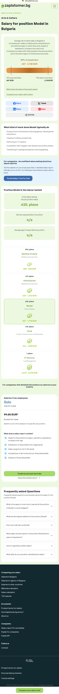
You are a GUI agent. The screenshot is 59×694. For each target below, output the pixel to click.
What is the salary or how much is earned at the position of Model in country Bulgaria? (27, 506)
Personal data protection (11, 673)
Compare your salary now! (29, 690)
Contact (4, 648)
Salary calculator (8, 592)
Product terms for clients (11, 608)
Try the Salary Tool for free (18, 178)
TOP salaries (6, 596)
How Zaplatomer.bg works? (12, 612)
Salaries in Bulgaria (9, 577)
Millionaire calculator (9, 588)
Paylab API (5, 636)
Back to (11, 13)
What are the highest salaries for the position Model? (26, 516)
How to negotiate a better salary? (19, 546)
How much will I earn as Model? (18, 525)
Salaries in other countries (12, 584)
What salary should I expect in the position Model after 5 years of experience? (27, 535)
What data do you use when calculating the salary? (25, 554)
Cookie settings (7, 678)
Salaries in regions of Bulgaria (13, 581)
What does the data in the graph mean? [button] (22, 89)
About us (5, 616)
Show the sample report (27, 478)
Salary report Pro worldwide (12, 628)
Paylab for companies (10, 632)
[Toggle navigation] (55, 6)
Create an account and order (30, 474)
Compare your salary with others (19, 94)
